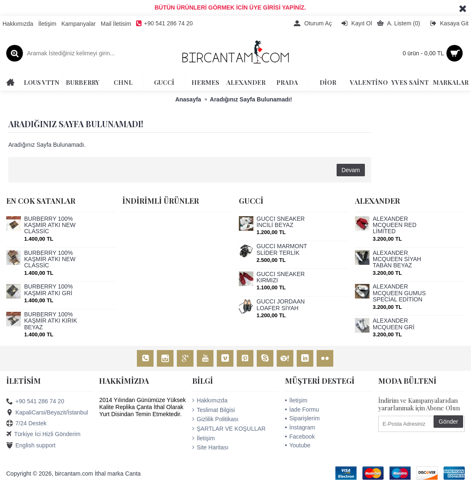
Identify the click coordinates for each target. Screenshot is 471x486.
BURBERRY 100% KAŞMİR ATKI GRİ (48, 290)
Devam (351, 170)
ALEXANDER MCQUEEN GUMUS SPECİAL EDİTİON (399, 293)
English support (31, 445)
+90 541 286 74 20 (35, 401)
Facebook (300, 436)
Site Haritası (210, 447)
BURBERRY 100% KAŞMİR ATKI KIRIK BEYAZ (50, 321)
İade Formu (302, 409)
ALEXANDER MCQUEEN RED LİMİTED (394, 225)
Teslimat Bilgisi (213, 410)
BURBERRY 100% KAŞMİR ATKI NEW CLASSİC (49, 225)
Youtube (297, 445)
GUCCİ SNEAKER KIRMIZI (281, 277)
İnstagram (300, 427)
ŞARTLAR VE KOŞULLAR (228, 428)
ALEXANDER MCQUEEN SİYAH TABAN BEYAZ (397, 259)
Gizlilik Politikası (215, 419)
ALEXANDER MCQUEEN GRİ (393, 324)
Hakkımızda (210, 400)
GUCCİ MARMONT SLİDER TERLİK (282, 249)
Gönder (448, 421)
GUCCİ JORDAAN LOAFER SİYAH (281, 305)
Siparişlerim (302, 418)
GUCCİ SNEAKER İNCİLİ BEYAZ (281, 222)
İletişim (203, 438)
